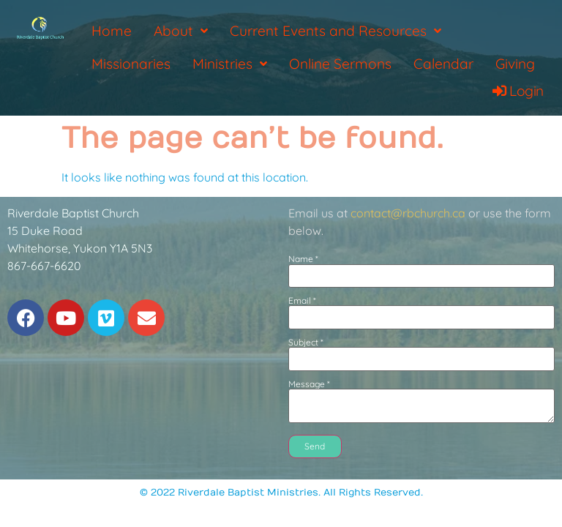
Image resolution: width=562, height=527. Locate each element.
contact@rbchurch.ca (408, 213)
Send (314, 446)
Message (309, 384)
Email (302, 300)
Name (303, 259)
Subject (305, 342)
